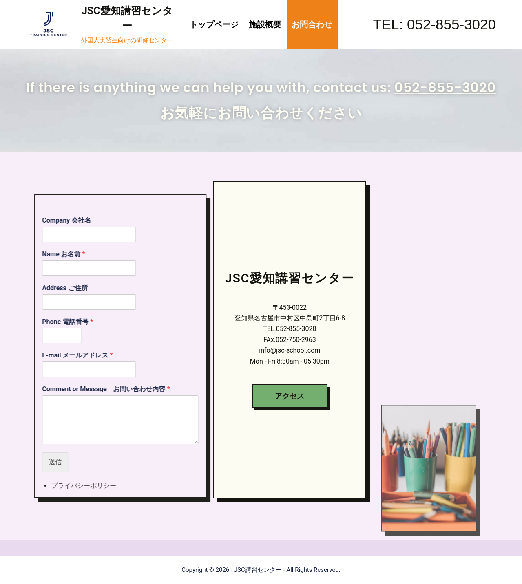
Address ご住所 (84, 303)
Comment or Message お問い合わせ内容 (125, 405)
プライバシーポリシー (102, 501)
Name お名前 (82, 269)
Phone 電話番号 (86, 337)
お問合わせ (312, 24)
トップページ (214, 24)
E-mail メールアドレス (96, 371)
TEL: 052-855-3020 (434, 24)
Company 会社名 (85, 236)
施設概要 (265, 24)
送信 (74, 477)
